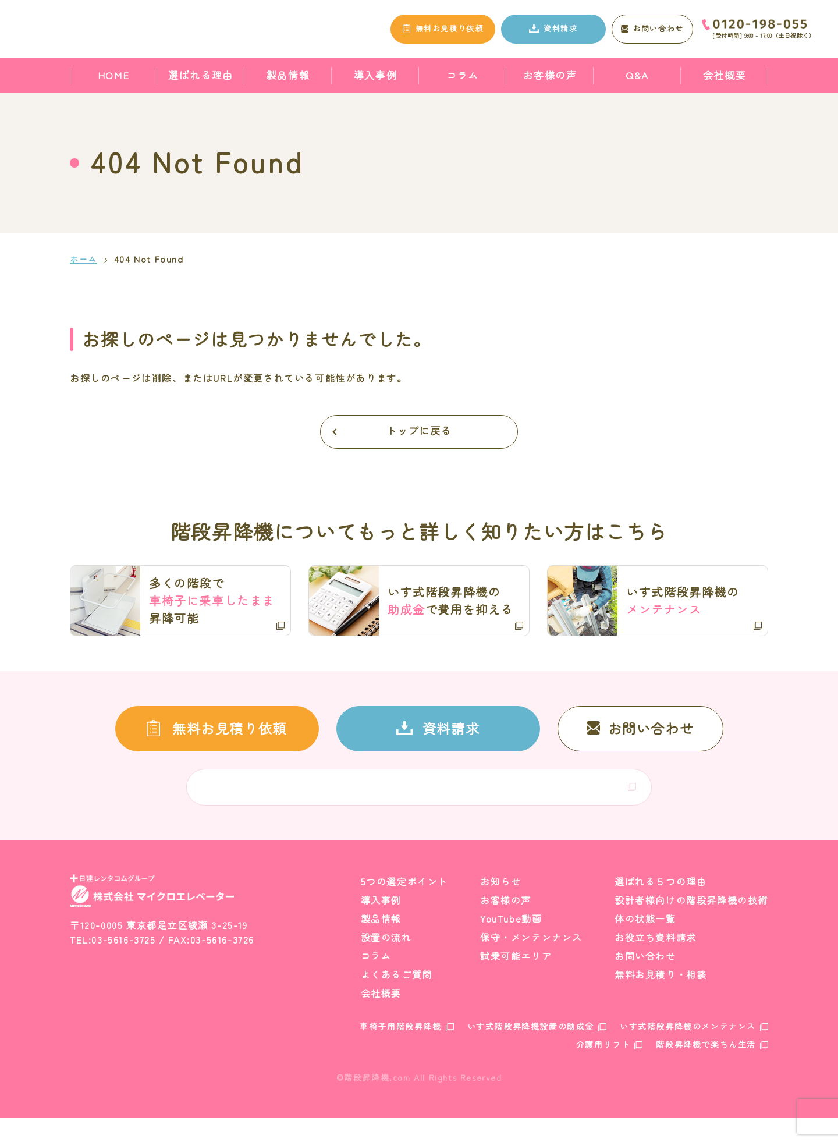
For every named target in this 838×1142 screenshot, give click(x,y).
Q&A (637, 75)
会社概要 (724, 75)
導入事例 (375, 75)
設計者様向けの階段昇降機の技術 (691, 925)
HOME (113, 75)
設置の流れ (386, 962)
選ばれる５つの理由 (660, 906)
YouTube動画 (511, 944)
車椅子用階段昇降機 (400, 1051)
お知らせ (500, 906)
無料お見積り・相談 (660, 999)
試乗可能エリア (516, 981)
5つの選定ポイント (404, 906)
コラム (462, 75)
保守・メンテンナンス (531, 962)
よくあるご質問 (396, 999)
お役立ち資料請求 (656, 962)
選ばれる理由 (200, 75)
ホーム (84, 259)
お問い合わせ (645, 981)
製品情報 (288, 75)
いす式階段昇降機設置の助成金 (530, 1051)
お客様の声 (550, 75)
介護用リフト (603, 1069)
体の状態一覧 (645, 944)
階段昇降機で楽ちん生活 (706, 1069)
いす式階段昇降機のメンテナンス (688, 1051)
